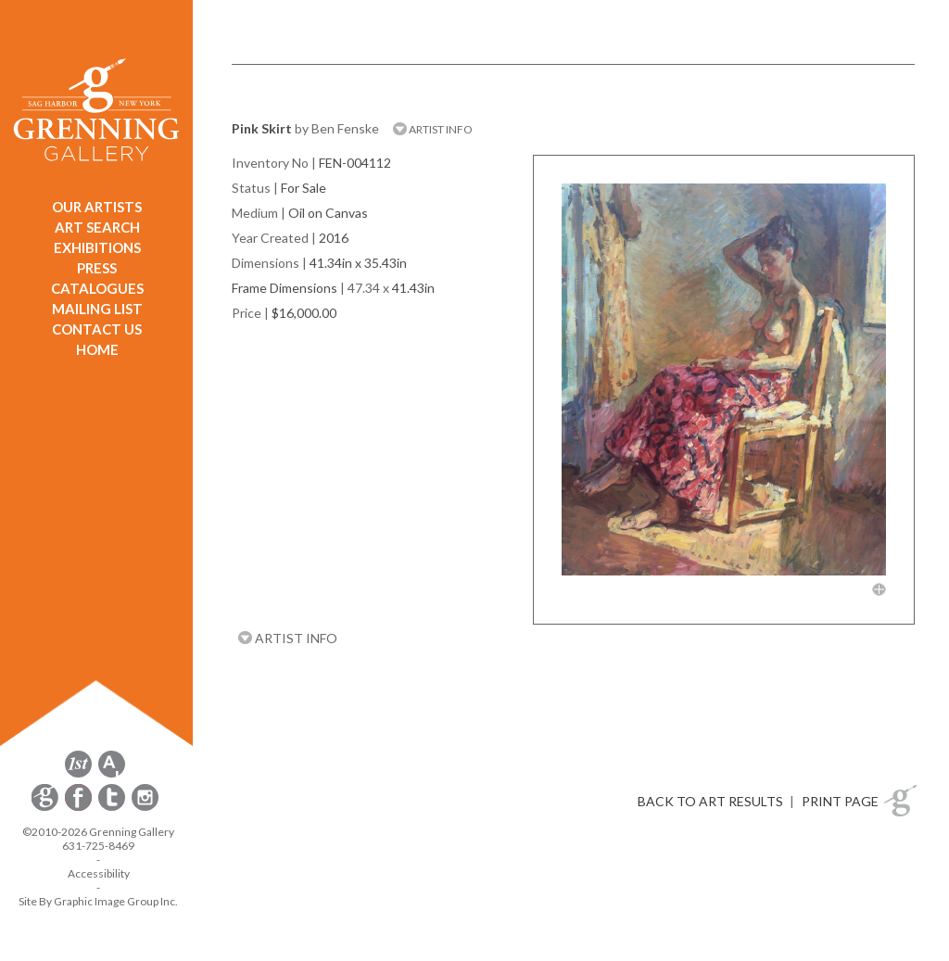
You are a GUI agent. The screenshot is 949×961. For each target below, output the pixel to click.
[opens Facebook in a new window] (79, 808)
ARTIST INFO (433, 129)
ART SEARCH (97, 227)
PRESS (97, 267)
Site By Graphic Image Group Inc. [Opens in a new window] (98, 901)
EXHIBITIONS (97, 247)
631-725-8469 (98, 846)
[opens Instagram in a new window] (145, 808)
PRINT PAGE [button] (840, 801)
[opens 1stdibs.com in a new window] (78, 774)
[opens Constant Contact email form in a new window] (46, 808)
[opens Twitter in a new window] (113, 808)
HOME (97, 349)
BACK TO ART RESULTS (710, 801)
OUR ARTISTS (97, 206)
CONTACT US (97, 329)
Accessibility (99, 873)
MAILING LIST (97, 308)
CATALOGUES (97, 288)
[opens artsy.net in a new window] (111, 774)
